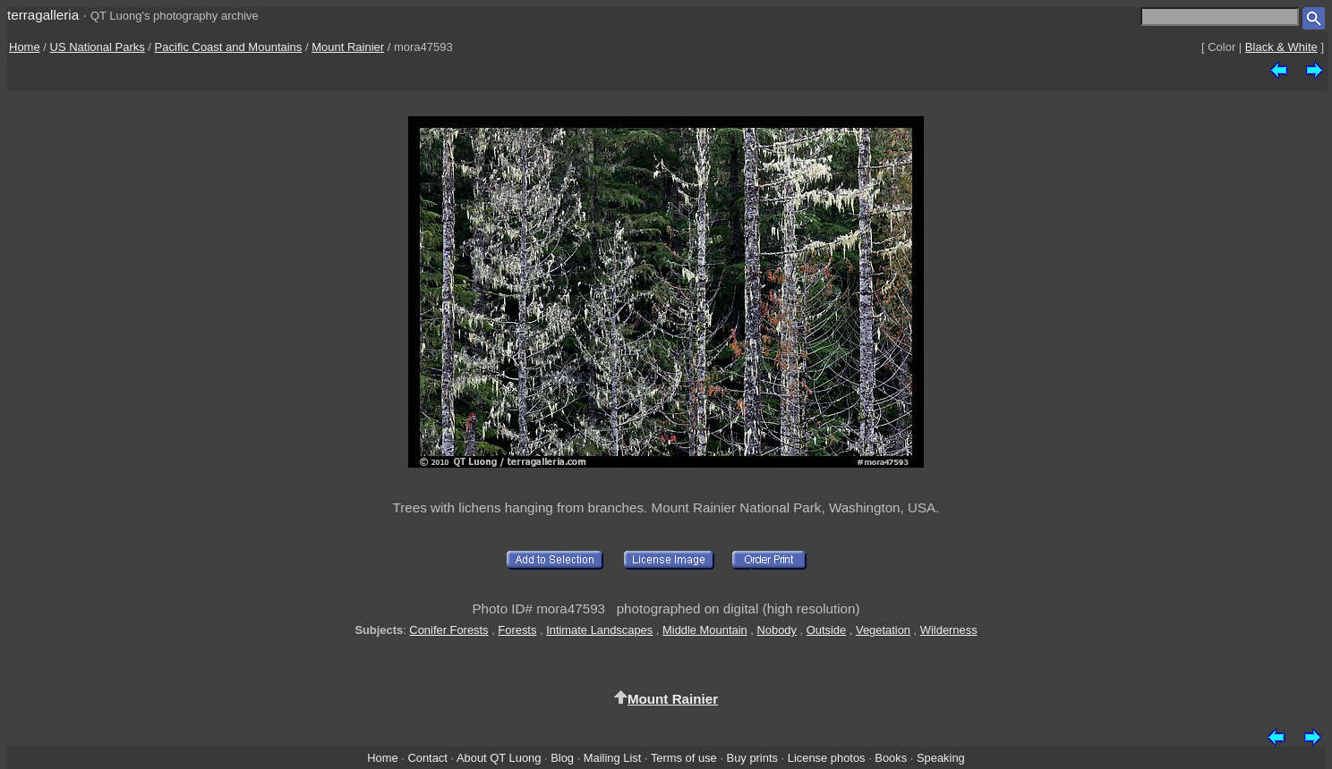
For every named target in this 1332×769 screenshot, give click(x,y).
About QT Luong (499, 758)
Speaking (941, 758)
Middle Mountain (704, 630)
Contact (427, 758)
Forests (517, 630)
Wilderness (949, 630)
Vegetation (883, 630)
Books (891, 758)
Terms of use (684, 758)
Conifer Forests (448, 630)
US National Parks (97, 47)
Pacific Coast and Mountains (229, 47)
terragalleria (43, 14)
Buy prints (752, 758)
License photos (827, 758)
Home (24, 47)
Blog (562, 758)
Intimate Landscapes (599, 630)
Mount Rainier (348, 47)
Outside (826, 630)
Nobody (776, 630)
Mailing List (613, 758)
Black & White (1281, 47)
